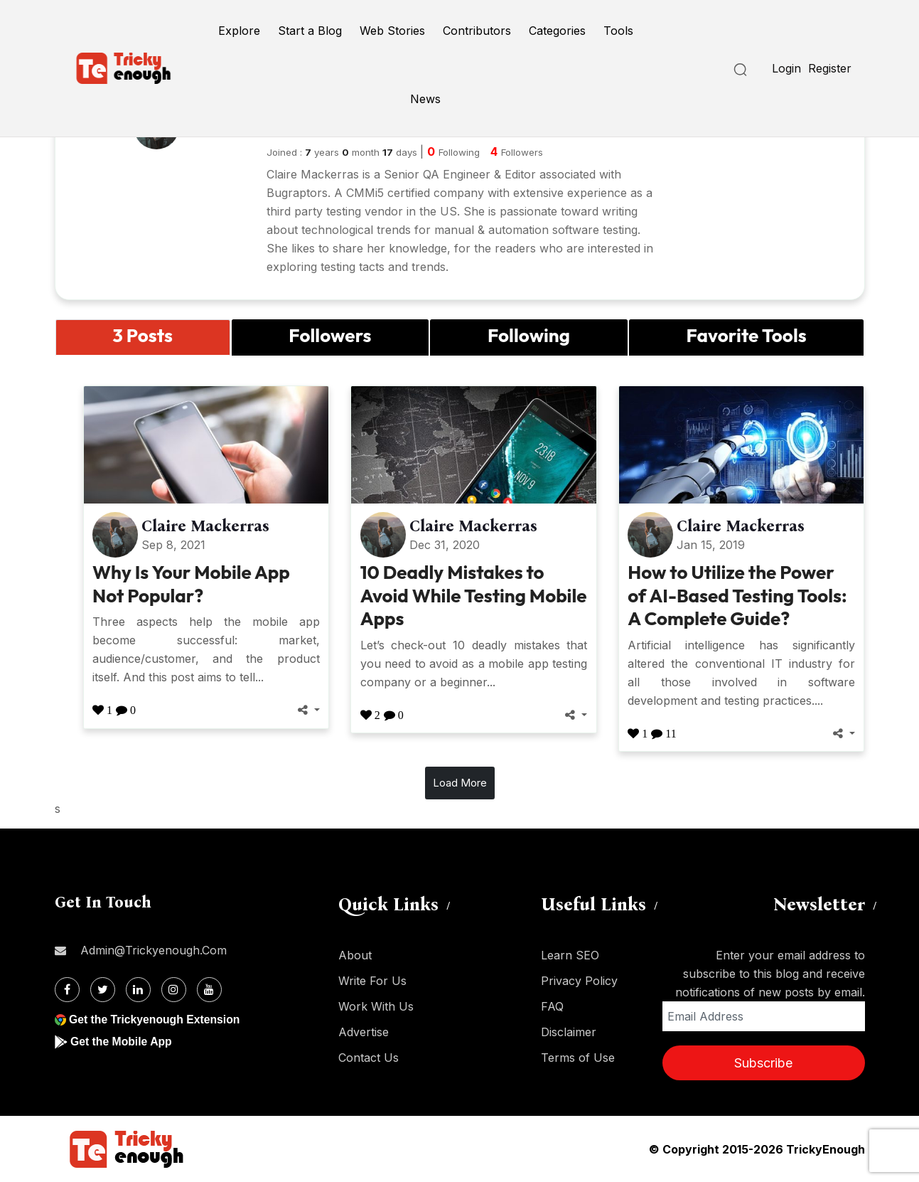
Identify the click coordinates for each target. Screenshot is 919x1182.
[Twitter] (102, 989)
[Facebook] (67, 989)
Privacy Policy (579, 981)
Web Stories (392, 30)
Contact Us (368, 1057)
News (425, 99)
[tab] (142, 337)
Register (829, 68)
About (355, 955)
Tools (618, 30)
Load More (460, 782)
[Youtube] (209, 989)
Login (786, 68)
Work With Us (376, 1006)
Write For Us (372, 981)
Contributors (477, 30)
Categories (557, 30)
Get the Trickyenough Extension (156, 1019)
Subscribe (763, 1062)
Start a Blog (310, 30)
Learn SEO (570, 955)
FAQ (552, 1006)
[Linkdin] (138, 989)
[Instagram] (173, 989)
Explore (239, 30)
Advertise (363, 1032)
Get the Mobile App (121, 1041)
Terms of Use (578, 1057)
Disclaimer (568, 1032)
